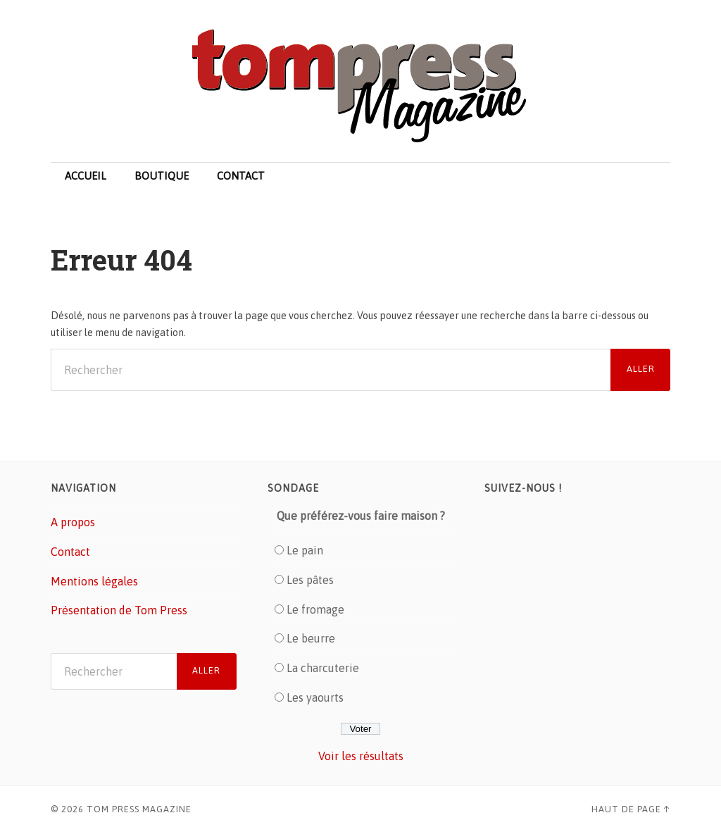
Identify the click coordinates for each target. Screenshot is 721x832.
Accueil (85, 176)
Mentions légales (94, 581)
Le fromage (315, 609)
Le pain (305, 550)
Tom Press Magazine (139, 809)
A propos (73, 522)
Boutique (161, 176)
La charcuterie (323, 668)
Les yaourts (315, 697)
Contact (241, 176)
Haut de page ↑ (630, 809)
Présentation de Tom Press (119, 610)
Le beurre (311, 638)
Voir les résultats (360, 756)
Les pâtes (310, 579)
